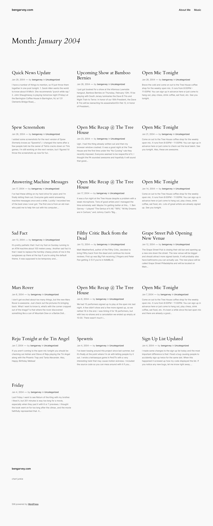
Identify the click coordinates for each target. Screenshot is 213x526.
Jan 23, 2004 (83, 138)
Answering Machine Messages (40, 182)
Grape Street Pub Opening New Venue (167, 236)
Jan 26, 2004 (18, 134)
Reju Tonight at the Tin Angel (40, 339)
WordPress (33, 504)
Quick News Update (31, 73)
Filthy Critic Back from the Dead (102, 236)
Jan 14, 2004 (148, 188)
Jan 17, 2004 (18, 188)
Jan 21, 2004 (148, 134)
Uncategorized (53, 79)
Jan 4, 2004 (83, 345)
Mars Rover (23, 287)
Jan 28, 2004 (83, 84)
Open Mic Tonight (160, 73)
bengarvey (37, 79)
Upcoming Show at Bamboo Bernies (103, 75)
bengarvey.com (22, 10)
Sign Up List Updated (162, 339)
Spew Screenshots (28, 127)
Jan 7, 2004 (147, 294)
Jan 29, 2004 (18, 79)
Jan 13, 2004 (18, 239)
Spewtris (85, 339)
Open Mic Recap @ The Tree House (105, 130)
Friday (18, 385)
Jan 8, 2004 (18, 294)
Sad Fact (19, 233)
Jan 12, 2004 (148, 244)
